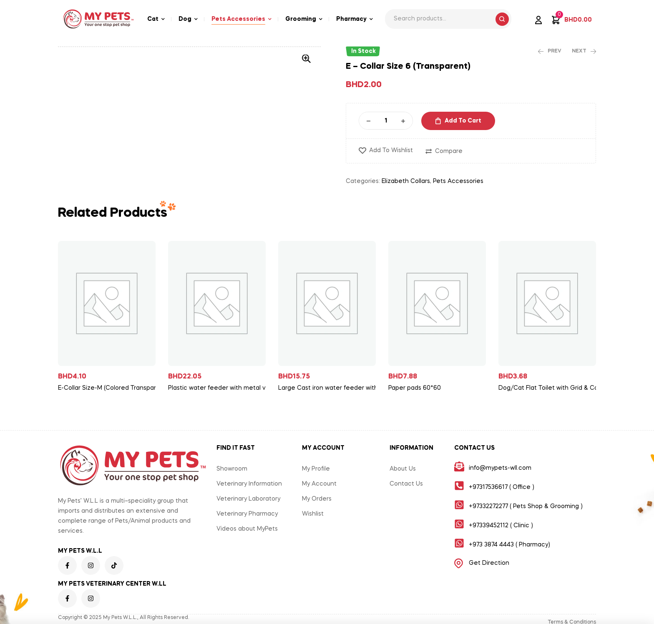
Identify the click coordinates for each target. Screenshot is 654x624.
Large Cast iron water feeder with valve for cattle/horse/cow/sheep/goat (330, 388)
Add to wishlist (391, 150)
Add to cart (463, 121)
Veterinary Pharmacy (247, 514)
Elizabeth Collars (406, 181)
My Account (319, 484)
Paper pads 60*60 (414, 388)
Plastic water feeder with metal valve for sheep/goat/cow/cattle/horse (220, 388)
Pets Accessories (458, 181)
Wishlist (313, 514)
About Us (403, 469)
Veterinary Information (249, 484)
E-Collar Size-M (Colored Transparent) (110, 388)
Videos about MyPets (247, 529)
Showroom (231, 469)
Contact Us (406, 484)
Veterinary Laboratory (248, 499)
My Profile (316, 469)
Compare (449, 151)
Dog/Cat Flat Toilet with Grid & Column (550, 388)
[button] (306, 59)
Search (502, 19)
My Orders (317, 499)
